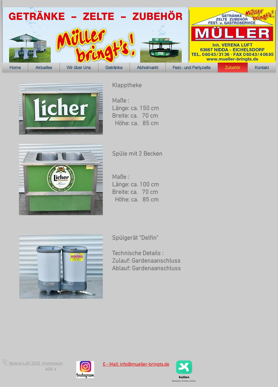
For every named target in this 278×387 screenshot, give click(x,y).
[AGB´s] (50, 369)
